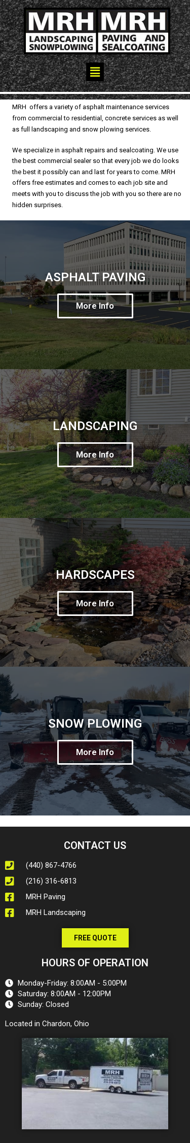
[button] (94, 71)
